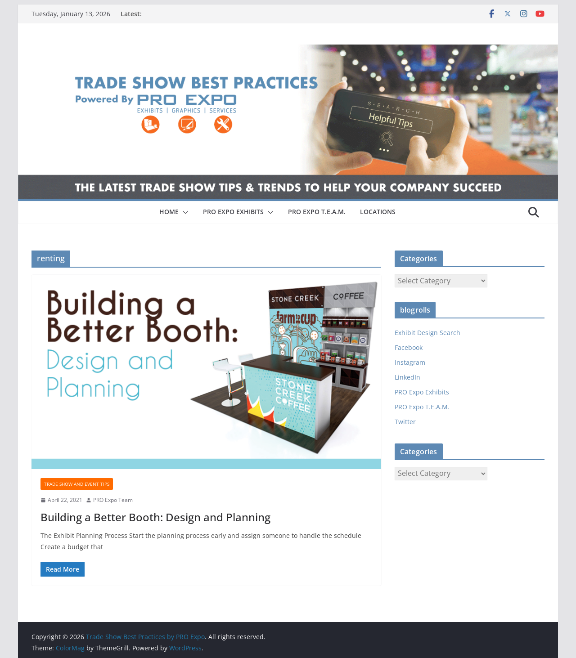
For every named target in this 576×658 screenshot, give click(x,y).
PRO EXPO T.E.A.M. (317, 211)
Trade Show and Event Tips (76, 484)
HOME (169, 211)
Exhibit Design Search (427, 332)
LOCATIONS (378, 211)
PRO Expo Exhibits (422, 392)
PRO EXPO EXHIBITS (233, 211)
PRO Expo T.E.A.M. (422, 407)
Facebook (409, 347)
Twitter (405, 421)
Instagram (410, 362)
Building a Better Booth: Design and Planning (155, 517)
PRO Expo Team (113, 500)
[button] (184, 212)
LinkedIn (407, 377)
